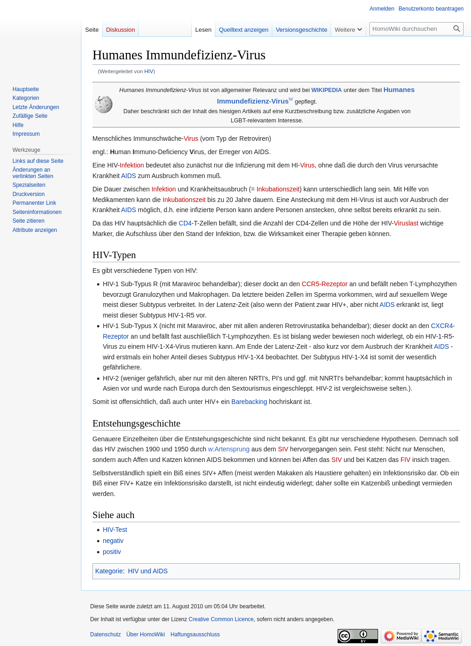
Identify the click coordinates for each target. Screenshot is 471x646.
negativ (113, 540)
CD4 (185, 223)
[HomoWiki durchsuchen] (416, 28)
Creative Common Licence (221, 619)
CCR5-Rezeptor (325, 284)
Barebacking (249, 401)
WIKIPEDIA (326, 90)
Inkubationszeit (278, 189)
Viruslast (406, 223)
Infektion (132, 165)
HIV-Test (115, 529)
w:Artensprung (228, 449)
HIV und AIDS (147, 571)
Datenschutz (105, 634)
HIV (149, 71)
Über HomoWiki (145, 634)
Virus (191, 138)
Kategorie (109, 571)
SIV (283, 449)
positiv (112, 551)
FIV (406, 459)
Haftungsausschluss (195, 634)
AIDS (128, 175)
